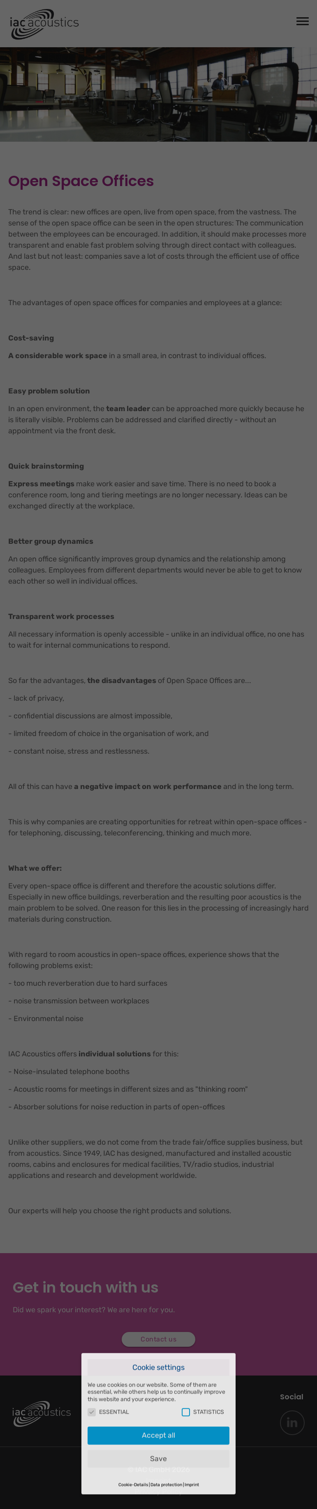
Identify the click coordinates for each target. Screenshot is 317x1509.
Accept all (158, 1398)
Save (158, 1421)
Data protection (166, 1447)
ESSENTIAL (108, 1375)
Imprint (192, 1447)
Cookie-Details (133, 1447)
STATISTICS (203, 1375)
